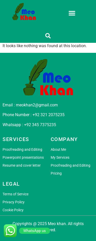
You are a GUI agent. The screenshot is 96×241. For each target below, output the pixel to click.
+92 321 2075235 (49, 114)
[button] (72, 13)
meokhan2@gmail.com (37, 105)
